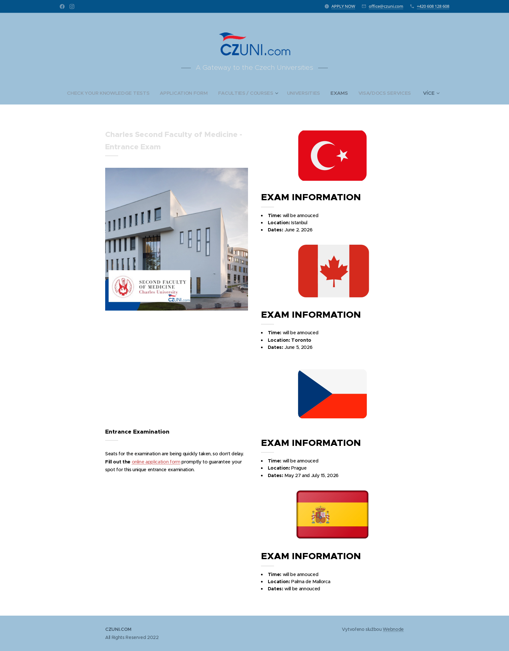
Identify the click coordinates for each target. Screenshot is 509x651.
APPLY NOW (343, 6)
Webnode (393, 629)
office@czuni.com (386, 6)
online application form (156, 462)
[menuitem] (107, 93)
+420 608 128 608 (433, 6)
